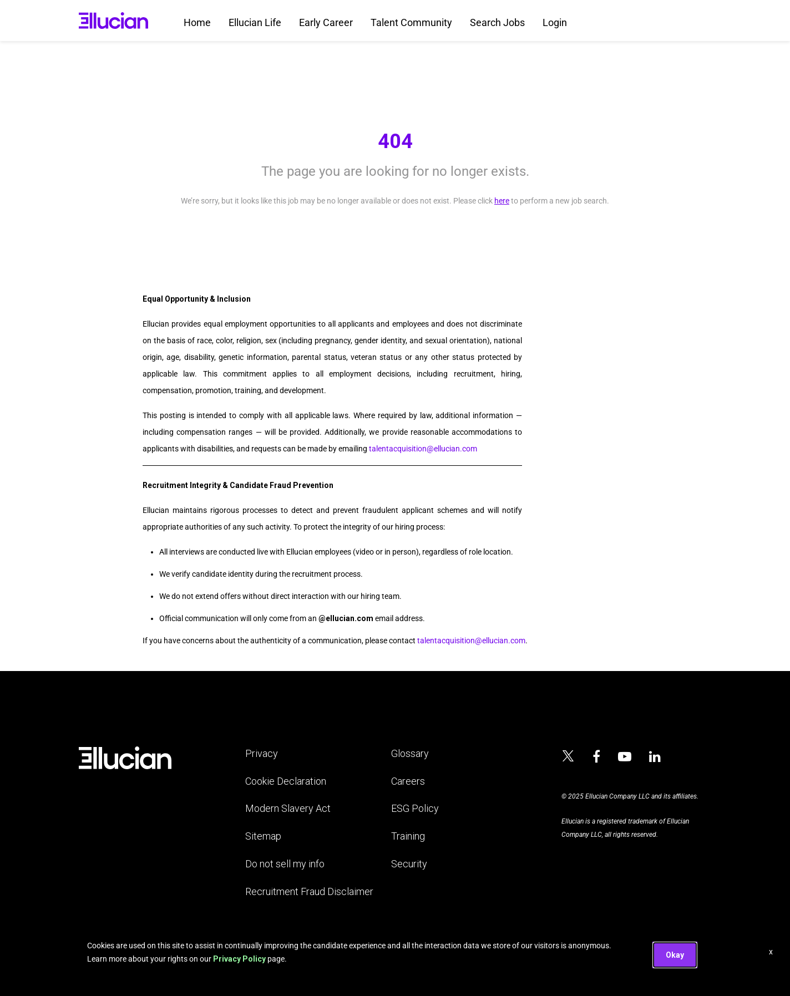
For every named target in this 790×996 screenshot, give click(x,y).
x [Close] (771, 951)
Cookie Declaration (285, 781)
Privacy (261, 753)
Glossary (410, 753)
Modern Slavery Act (288, 808)
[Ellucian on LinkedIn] (655, 757)
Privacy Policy (239, 958)
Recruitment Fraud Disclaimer (309, 891)
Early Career (326, 22)
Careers (408, 781)
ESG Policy (415, 808)
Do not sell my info (285, 864)
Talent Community (411, 22)
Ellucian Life (255, 22)
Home (197, 22)
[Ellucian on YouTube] (624, 757)
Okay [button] (675, 955)
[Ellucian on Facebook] (596, 757)
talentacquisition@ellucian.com (423, 448)
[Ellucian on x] (568, 757)
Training (408, 836)
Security (409, 864)
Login (555, 22)
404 (395, 141)
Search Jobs (497, 22)
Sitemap (263, 836)
